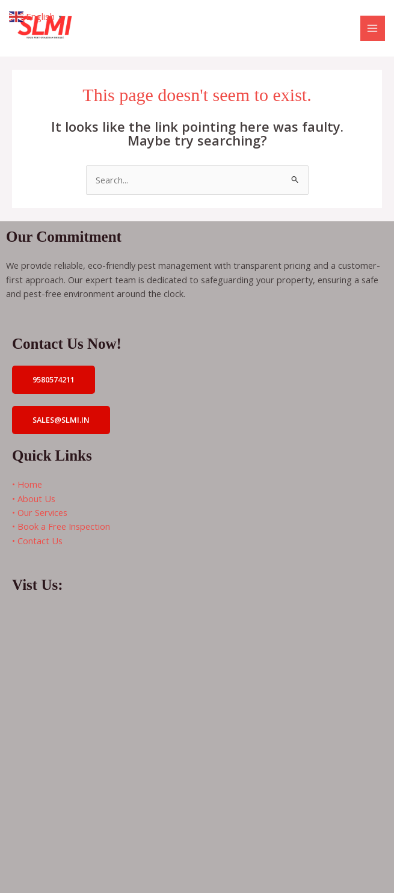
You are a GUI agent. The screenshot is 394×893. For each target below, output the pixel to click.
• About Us (33, 499)
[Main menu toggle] (373, 28)
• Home (27, 484)
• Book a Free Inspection (61, 526)
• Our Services (39, 512)
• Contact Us (37, 541)
